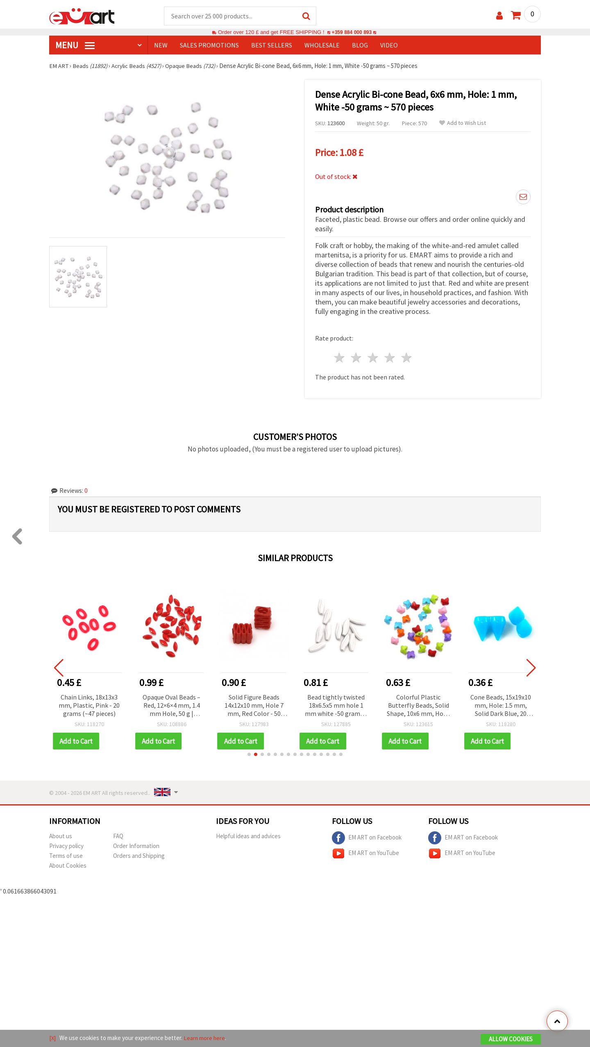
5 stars (406, 356)
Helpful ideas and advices (248, 835)
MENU (75, 45)
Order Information (136, 845)
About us (60, 835)
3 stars (373, 356)
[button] (249, 753)
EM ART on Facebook (367, 837)
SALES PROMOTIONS (209, 45)
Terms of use (66, 855)
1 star (339, 356)
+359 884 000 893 (351, 32)
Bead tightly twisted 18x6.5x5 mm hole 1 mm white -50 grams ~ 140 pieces (337, 705)
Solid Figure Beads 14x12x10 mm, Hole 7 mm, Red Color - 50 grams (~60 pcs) (255, 705)
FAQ (118, 835)
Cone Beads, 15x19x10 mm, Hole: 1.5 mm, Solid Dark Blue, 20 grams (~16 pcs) (502, 705)
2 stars (356, 356)
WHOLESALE (322, 45)
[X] (52, 1038)
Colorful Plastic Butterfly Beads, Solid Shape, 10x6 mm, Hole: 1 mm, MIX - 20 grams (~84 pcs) (420, 705)
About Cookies (67, 865)
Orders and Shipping (139, 855)
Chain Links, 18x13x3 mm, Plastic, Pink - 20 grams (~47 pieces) (90, 704)
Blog (360, 45)
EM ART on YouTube (365, 852)
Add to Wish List (462, 123)
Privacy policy (66, 845)
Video (389, 45)
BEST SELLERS (271, 45)
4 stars (389, 356)
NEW (161, 45)
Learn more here (205, 1038)
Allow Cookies (511, 1039)
